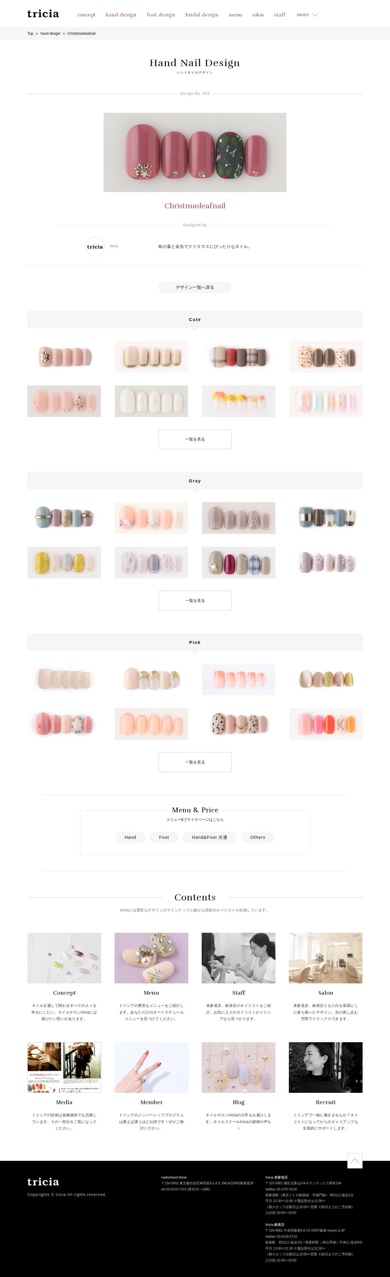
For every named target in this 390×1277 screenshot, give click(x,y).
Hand (130, 837)
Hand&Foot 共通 (210, 837)
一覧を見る (195, 439)
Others (257, 837)
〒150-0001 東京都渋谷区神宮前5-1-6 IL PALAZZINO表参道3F (207, 1183)
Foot (164, 837)
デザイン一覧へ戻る (195, 287)
